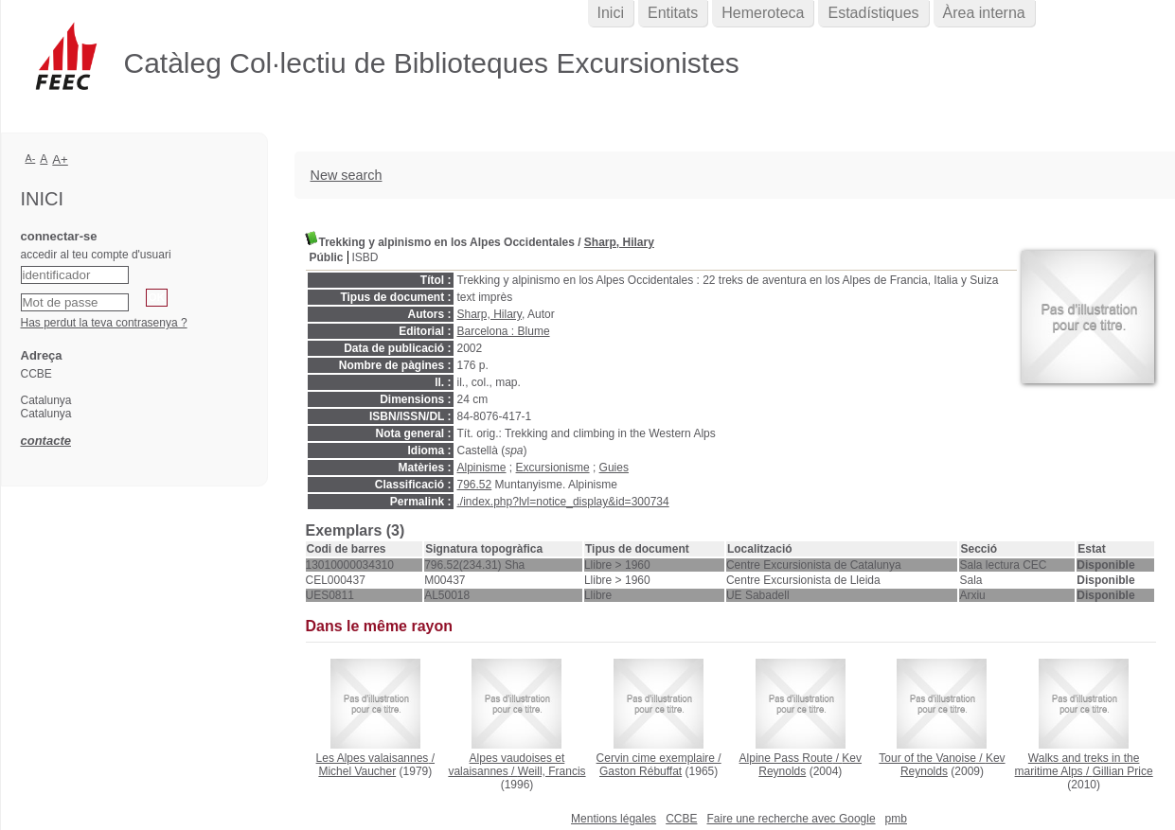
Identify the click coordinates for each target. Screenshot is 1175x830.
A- (31, 158)
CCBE (681, 818)
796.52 (474, 484)
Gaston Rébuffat (640, 771)
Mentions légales (613, 818)
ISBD (365, 257)
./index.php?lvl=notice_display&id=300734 (563, 501)
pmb (896, 818)
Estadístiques (873, 13)
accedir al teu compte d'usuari (96, 254)
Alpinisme (482, 467)
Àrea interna (984, 13)
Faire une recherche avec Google (790, 818)
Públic (327, 257)
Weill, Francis (552, 771)
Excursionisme (553, 467)
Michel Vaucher (357, 771)
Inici (610, 13)
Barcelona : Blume (503, 331)
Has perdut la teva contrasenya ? (104, 322)
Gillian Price (1123, 771)
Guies (614, 467)
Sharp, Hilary (619, 242)
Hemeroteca (762, 13)
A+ (60, 159)
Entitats (673, 13)
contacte (46, 440)
